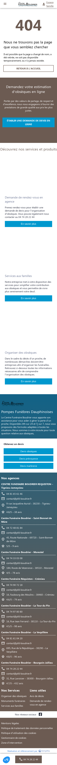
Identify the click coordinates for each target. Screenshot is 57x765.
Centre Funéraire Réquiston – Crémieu (23, 578)
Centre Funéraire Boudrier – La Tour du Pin (25, 605)
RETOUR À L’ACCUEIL (28, 68)
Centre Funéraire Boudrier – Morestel (22, 552)
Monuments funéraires (13, 700)
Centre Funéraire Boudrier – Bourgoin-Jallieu (27, 662)
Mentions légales (10, 723)
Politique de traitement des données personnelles (27, 728)
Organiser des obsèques (14, 696)
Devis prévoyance (28, 458)
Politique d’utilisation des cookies (18, 732)
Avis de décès (37, 696)
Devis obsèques (28, 451)
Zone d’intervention (11, 742)
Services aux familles (12, 705)
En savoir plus (28, 224)
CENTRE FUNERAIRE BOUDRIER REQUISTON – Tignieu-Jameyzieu (27, 485)
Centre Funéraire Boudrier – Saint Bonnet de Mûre (26, 519)
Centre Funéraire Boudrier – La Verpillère (24, 632)
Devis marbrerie (28, 465)
